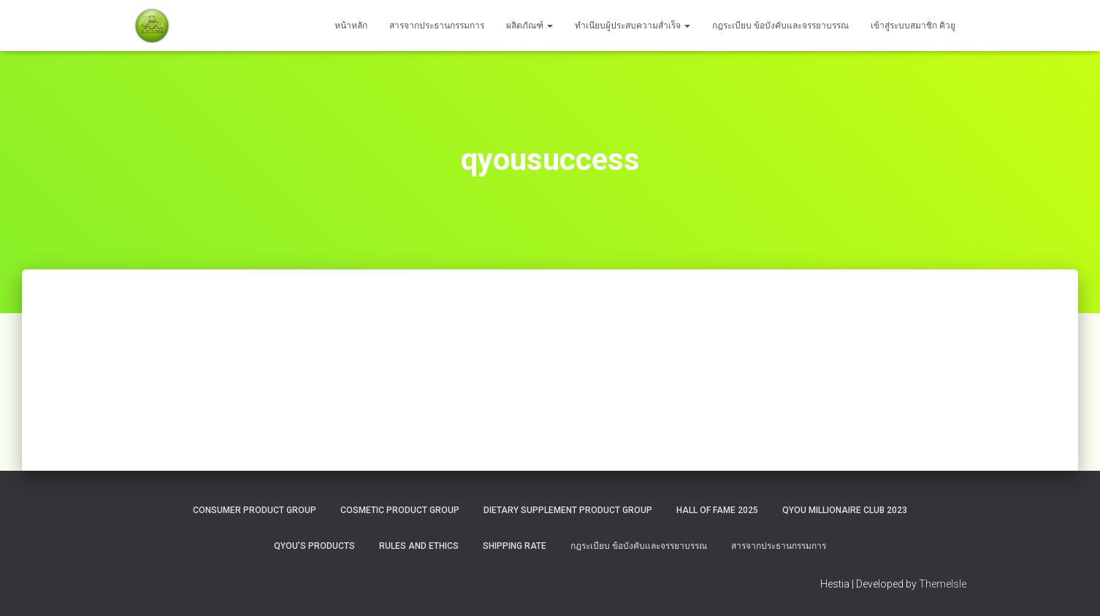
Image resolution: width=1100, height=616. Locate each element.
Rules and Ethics (419, 546)
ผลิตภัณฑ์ (529, 25)
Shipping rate (514, 546)
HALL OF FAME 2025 (717, 510)
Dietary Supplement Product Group (568, 510)
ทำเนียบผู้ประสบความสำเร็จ (632, 25)
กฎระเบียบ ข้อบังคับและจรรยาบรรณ (780, 25)
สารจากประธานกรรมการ (436, 25)
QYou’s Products (314, 546)
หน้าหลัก (351, 25)
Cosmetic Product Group (399, 510)
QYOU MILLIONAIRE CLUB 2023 (844, 510)
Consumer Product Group (254, 510)
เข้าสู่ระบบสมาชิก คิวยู (913, 25)
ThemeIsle (942, 584)
